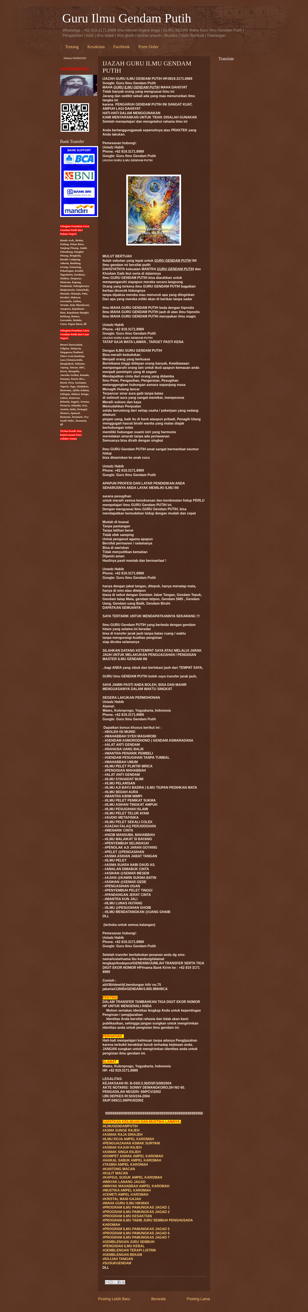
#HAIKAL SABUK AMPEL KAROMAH (132, 1160)
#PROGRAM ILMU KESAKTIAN (127, 1216)
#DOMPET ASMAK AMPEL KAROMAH (133, 1156)
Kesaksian (96, 46)
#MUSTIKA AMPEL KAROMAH (127, 1190)
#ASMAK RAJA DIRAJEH (123, 1134)
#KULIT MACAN (115, 1173)
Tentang (72, 46)
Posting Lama (198, 1299)
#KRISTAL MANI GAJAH (122, 1199)
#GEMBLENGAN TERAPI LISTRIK (129, 1250)
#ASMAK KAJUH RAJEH (122, 1147)
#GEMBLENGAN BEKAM (122, 1254)
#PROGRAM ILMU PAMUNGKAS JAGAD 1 (136, 1207)
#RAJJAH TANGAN (118, 1259)
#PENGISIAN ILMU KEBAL (124, 1246)
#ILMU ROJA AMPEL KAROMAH (128, 1139)
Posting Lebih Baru (114, 1299)
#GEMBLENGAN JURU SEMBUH (129, 1242)
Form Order (148, 46)
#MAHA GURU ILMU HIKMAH (126, 1203)
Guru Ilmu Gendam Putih (126, 18)
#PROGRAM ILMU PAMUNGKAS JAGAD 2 (136, 1212)
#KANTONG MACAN (119, 1169)
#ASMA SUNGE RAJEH (121, 1130)
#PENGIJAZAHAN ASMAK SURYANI (131, 1143)
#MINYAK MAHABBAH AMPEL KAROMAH (136, 1186)
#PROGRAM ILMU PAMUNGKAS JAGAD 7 (136, 1237)
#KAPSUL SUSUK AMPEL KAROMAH (132, 1177)
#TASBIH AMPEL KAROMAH (125, 1164)
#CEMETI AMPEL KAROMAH (125, 1194)
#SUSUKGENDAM (117, 1263)
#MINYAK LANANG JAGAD (124, 1182)
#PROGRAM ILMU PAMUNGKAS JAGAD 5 (136, 1229)
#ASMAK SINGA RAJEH (122, 1152)
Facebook (121, 46)
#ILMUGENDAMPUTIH (120, 1126)
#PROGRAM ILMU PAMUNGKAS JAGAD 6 (136, 1233)
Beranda (158, 1299)
